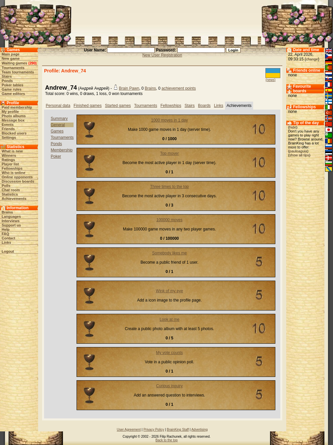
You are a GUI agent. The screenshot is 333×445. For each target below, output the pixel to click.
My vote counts (169, 352)
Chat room (11, 190)
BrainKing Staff (178, 429)
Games (57, 131)
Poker (56, 156)
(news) (270, 80)
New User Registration (162, 55)
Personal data (58, 105)
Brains (7, 212)
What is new (12, 151)
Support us (11, 225)
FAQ (5, 234)
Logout (8, 251)
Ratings (8, 160)
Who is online (14, 173)
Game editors (13, 94)
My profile (10, 112)
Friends (8, 129)
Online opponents (17, 177)
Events (8, 125)
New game (11, 58)
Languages (11, 217)
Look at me (169, 319)
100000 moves (169, 220)
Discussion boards (18, 181)
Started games (118, 105)
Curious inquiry (169, 386)
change (312, 59)
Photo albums (14, 116)
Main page (11, 54)
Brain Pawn (129, 88)
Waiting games (14, 63)
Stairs (7, 76)
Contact (8, 238)
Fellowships (12, 168)
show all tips (299, 155)
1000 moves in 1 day (169, 120)
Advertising (199, 429)
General (58, 125)
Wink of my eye (169, 291)
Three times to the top (169, 186)
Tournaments (13, 68)
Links (6, 242)
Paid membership (17, 107)
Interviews (11, 221)
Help (6, 229)
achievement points (179, 88)
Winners (9, 155)
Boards (204, 105)
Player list (10, 164)
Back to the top (166, 440)
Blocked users (14, 133)
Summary (59, 118)
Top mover (169, 153)
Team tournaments (18, 72)
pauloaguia (298, 151)
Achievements (14, 199)
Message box (13, 120)
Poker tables (12, 85)
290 (32, 63)
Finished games (88, 105)
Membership (62, 150)
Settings (9, 137)
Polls (6, 186)
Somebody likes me (169, 253)
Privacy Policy (153, 429)
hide (292, 127)
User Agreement (128, 429)
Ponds (7, 81)
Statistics (10, 194)
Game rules (12, 89)
